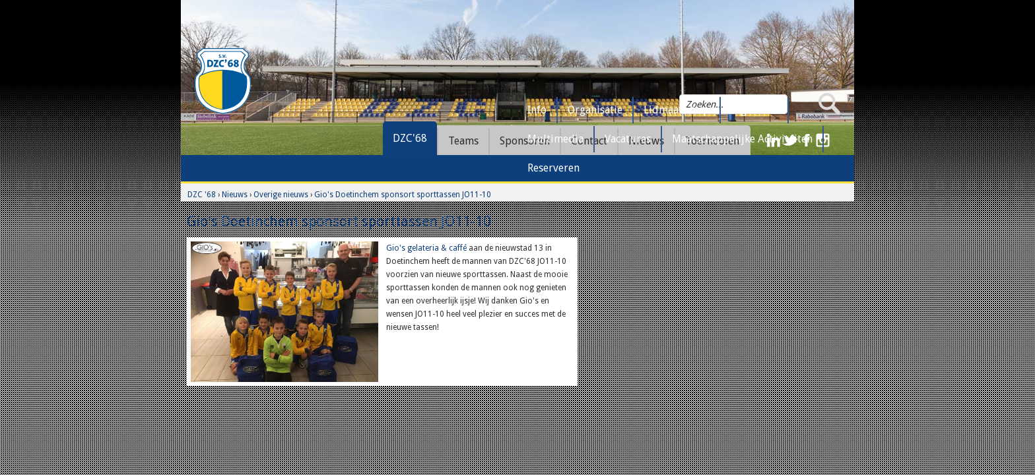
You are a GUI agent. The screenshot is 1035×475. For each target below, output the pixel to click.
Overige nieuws (280, 194)
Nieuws (235, 194)
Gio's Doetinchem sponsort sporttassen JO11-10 (402, 194)
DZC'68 (410, 138)
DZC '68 (201, 194)
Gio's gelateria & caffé (426, 248)
